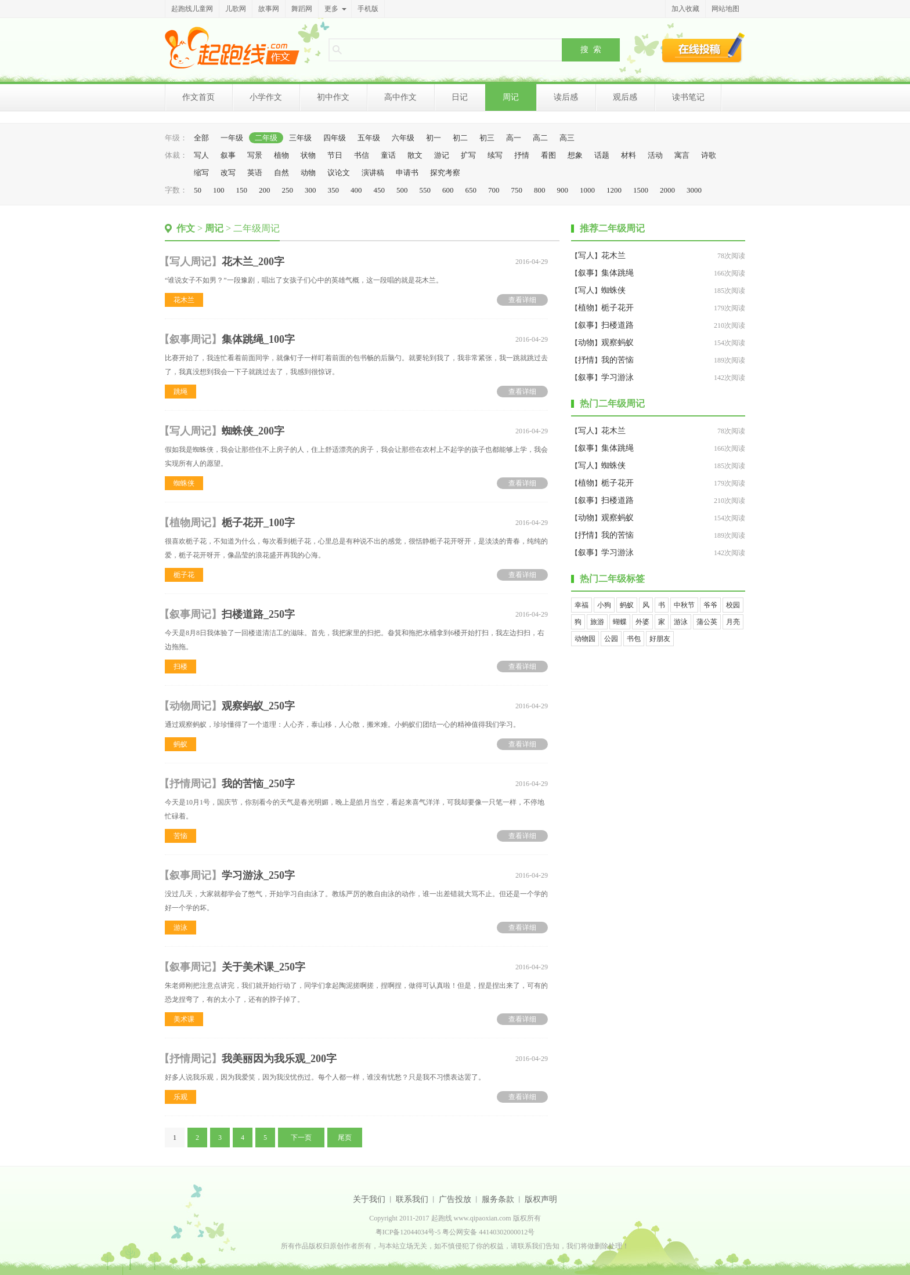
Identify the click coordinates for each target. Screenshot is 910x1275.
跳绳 (180, 391)
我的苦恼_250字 (258, 783)
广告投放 (455, 1199)
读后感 (566, 97)
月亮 (733, 622)
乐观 (180, 1097)
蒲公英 (706, 622)
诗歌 (708, 155)
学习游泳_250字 (258, 875)
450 (379, 190)
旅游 (597, 622)
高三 (567, 137)
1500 (640, 190)
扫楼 (180, 666)
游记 (441, 155)
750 (517, 190)
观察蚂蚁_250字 (258, 706)
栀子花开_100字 (258, 522)
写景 (254, 155)
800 (540, 190)
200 (264, 190)
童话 (388, 155)
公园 (611, 639)
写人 (201, 155)
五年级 (369, 137)
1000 (587, 190)
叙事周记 (190, 339)
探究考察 (445, 172)
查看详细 (522, 300)
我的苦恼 (617, 360)
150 (242, 190)
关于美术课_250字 (263, 967)
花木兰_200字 (253, 261)
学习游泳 (617, 377)
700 (494, 190)
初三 (486, 137)
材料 (628, 155)
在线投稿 (703, 47)
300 (310, 190)
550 (425, 190)
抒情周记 (190, 783)
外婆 (642, 622)
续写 (495, 155)
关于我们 (369, 1199)
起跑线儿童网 (192, 9)
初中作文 (333, 97)
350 (334, 190)
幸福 (581, 605)
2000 (667, 190)
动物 (308, 172)
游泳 (180, 927)
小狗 (604, 605)
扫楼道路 (617, 325)
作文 (185, 228)
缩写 (201, 172)
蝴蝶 (620, 622)
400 (356, 190)
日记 (460, 97)
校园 (733, 605)
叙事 (228, 155)
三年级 (300, 137)
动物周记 (190, 706)
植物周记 (190, 522)
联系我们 (412, 1199)
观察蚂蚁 (617, 342)
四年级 (334, 137)
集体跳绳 (617, 273)
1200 (614, 190)
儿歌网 (235, 9)
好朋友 (659, 639)
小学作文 (266, 97)
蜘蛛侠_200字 (253, 431)
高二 (540, 137)
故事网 (268, 9)
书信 (361, 155)
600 (448, 190)
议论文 (338, 172)
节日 (334, 155)
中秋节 (684, 605)
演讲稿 (373, 172)
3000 (694, 190)
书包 (634, 639)
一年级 (232, 137)
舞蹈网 (301, 9)
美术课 (184, 1019)
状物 (308, 155)
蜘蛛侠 (184, 483)
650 (471, 190)
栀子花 (184, 575)
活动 (655, 155)
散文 (415, 155)
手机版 (368, 9)
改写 (228, 172)
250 (288, 190)
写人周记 (190, 261)
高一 (513, 137)
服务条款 (498, 1199)
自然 (281, 172)
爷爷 (710, 605)
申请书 (407, 172)
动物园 (585, 639)
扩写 (468, 155)
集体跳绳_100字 (258, 339)
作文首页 (198, 97)
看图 (548, 155)
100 (219, 190)
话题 (601, 155)
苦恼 (180, 836)
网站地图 (725, 9)
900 (563, 190)
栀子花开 (617, 307)
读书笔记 (688, 97)
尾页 (345, 1137)
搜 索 (590, 49)
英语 (254, 172)
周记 (511, 97)
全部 (201, 137)
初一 (433, 137)
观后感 (625, 97)
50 (197, 190)
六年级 (403, 137)
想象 (575, 155)
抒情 (521, 155)
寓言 (681, 155)
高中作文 (400, 97)
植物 (281, 155)
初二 (460, 137)
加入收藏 (685, 9)
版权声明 (541, 1199)
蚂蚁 (180, 744)
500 (402, 190)
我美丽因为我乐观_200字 (279, 1058)
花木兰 (184, 300)
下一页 (301, 1137)
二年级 (266, 137)
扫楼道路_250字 (258, 614)
